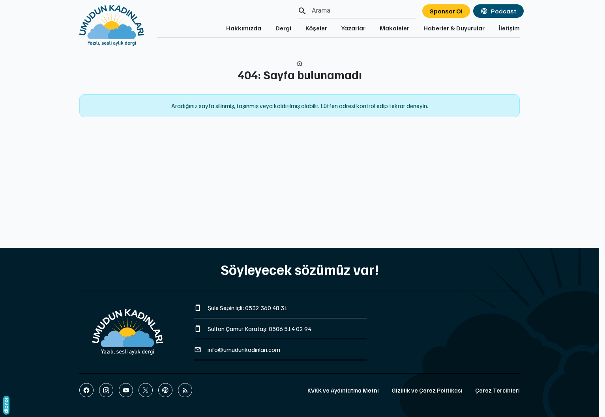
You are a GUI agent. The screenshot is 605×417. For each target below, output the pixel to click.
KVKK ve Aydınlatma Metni (343, 390)
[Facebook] (86, 390)
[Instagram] (106, 390)
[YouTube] (126, 390)
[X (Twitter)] (146, 390)
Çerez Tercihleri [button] (497, 390)
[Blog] (185, 390)
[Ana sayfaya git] (111, 23)
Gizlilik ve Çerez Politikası (427, 390)
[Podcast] (165, 390)
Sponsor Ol (446, 11)
